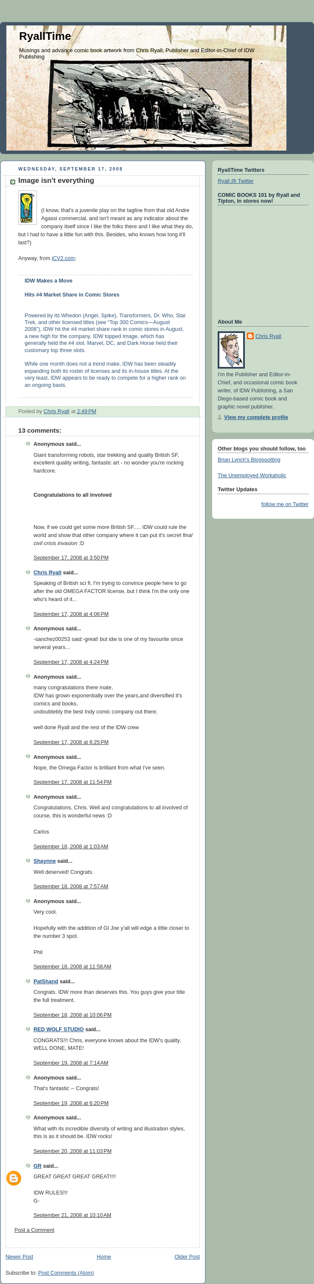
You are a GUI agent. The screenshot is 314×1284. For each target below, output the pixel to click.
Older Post (187, 1257)
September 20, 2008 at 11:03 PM (73, 1151)
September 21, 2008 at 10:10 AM (72, 1215)
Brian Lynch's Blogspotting (249, 460)
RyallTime (45, 36)
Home (104, 1257)
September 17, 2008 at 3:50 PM (71, 558)
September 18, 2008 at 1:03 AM (71, 847)
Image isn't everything (56, 180)
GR (38, 1166)
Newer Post (19, 1257)
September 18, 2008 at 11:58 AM (72, 967)
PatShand (46, 982)
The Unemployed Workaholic (252, 475)
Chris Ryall (48, 573)
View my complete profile (256, 417)
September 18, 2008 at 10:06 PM (73, 1015)
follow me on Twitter (284, 504)
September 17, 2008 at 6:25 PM (71, 742)
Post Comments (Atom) (66, 1273)
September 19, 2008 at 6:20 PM (71, 1103)
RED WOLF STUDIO (59, 1029)
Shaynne (45, 861)
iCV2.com (63, 258)
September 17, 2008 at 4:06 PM (71, 614)
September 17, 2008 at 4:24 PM (71, 662)
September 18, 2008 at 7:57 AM (71, 887)
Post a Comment (34, 1230)
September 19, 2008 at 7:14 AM (71, 1063)
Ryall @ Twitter (236, 181)
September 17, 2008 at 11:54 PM (73, 782)
